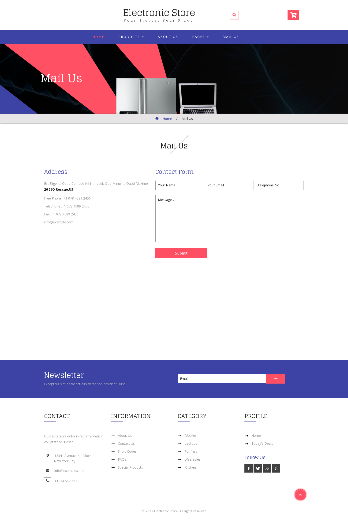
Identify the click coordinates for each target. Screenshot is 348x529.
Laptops (191, 443)
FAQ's (122, 459)
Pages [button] (200, 36)
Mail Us (231, 36)
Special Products (130, 467)
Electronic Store (159, 13)
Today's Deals (262, 443)
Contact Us (126, 443)
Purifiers (191, 451)
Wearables (193, 459)
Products (131, 36)
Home (98, 36)
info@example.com (58, 222)
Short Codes (127, 451)
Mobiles (191, 435)
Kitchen (190, 467)
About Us (168, 36)
